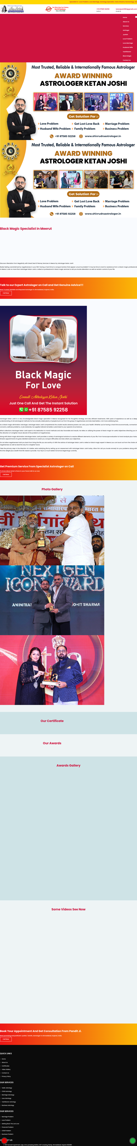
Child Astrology (7, 1091)
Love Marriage (128, 43)
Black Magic (127, 56)
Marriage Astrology (8, 1095)
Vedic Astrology (7, 1088)
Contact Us (127, 60)
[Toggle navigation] (136, 17)
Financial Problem (8, 1127)
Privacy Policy (6, 1076)
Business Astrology (8, 1105)
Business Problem (7, 1134)
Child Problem (6, 1131)
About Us (126, 22)
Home (125, 17)
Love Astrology (6, 1098)
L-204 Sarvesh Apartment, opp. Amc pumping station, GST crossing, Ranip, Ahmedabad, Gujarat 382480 (37, 1145)
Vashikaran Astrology (9, 1102)
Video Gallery (6, 1069)
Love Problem (127, 39)
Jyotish (125, 35)
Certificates (5, 1066)
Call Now (6, 293)
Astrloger (126, 30)
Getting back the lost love (10, 1124)
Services (126, 26)
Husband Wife (128, 47)
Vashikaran (127, 52)
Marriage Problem (8, 1117)
